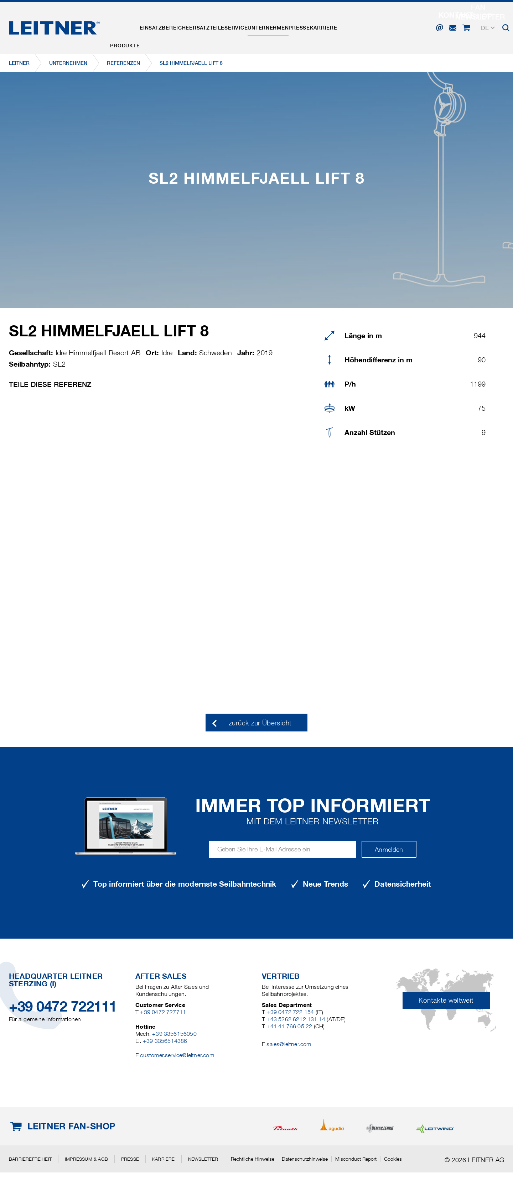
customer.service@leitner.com (177, 1055)
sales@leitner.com (288, 1044)
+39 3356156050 (174, 1033)
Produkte (129, 26)
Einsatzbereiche (178, 26)
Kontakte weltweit (446, 1000)
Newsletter (203, 1159)
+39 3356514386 (165, 1041)
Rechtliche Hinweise (252, 1159)
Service (268, 26)
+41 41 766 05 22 (289, 1026)
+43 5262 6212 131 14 (295, 1019)
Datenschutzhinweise (305, 1159)
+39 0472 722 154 (290, 1012)
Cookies (393, 1159)
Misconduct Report (356, 1159)
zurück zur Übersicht (260, 723)
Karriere (384, 26)
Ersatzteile (230, 26)
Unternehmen (309, 26)
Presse (350, 26)
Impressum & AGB (86, 1159)
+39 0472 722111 (63, 1006)
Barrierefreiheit (30, 1159)
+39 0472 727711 (163, 1012)
